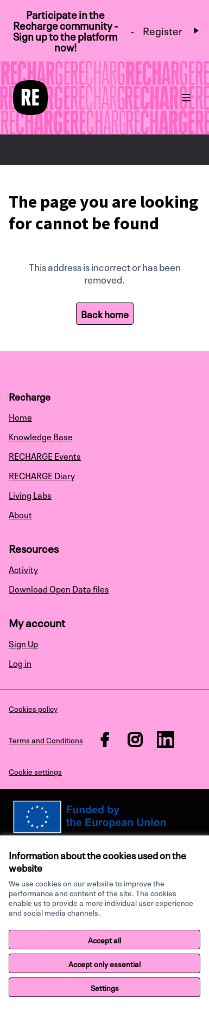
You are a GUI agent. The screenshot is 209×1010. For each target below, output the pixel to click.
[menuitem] (104, 416)
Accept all (104, 939)
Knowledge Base (41, 435)
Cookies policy (33, 708)
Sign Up (23, 642)
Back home (105, 313)
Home (20, 416)
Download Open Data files (59, 588)
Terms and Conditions (46, 739)
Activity (23, 568)
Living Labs (30, 494)
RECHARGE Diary (42, 474)
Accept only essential (104, 963)
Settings (105, 987)
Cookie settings (35, 770)
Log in (20, 662)
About (20, 513)
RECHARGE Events (45, 455)
